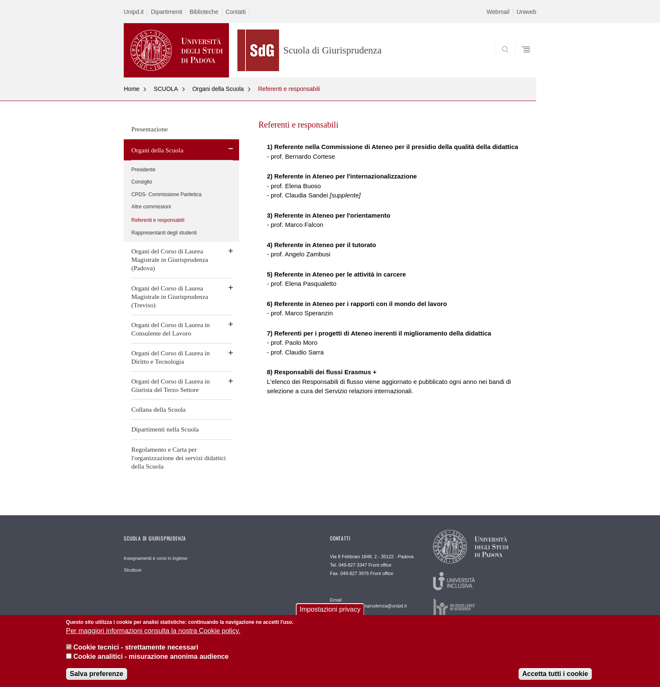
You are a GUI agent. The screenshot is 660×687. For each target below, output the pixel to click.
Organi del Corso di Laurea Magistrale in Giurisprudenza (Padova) (169, 260)
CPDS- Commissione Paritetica (166, 194)
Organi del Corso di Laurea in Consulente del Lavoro (170, 329)
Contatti (236, 11)
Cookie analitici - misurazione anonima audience (151, 658)
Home (131, 88)
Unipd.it (134, 11)
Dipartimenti (166, 11)
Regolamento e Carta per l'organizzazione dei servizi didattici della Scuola (178, 458)
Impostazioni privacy (330, 611)
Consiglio (141, 182)
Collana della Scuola (158, 409)
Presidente (143, 170)
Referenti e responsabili (289, 88)
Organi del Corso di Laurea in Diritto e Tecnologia (170, 357)
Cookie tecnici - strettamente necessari (135, 648)
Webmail (498, 11)
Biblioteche (203, 11)
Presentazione (149, 129)
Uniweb (526, 11)
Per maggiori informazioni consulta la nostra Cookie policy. (153, 632)
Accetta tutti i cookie (555, 675)
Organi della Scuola (218, 88)
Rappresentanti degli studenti (164, 233)
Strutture (132, 569)
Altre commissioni (151, 207)
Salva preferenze (96, 675)
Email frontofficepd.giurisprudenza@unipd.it (368, 602)
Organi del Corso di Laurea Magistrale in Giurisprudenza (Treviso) (169, 297)
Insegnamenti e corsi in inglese (155, 558)
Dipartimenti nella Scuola (165, 429)
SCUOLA (166, 88)
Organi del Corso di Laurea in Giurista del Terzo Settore (170, 385)
